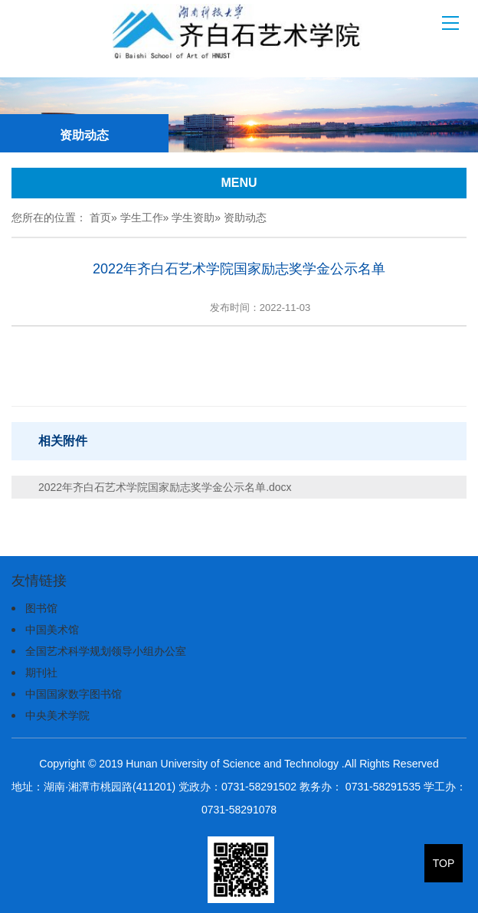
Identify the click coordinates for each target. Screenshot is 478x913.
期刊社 (41, 672)
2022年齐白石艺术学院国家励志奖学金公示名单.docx (165, 487)
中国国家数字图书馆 (73, 694)
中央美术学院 (57, 715)
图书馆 (41, 608)
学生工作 (141, 217)
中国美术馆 (52, 629)
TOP (444, 863)
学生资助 (193, 217)
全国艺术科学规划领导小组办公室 (105, 651)
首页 (100, 217)
